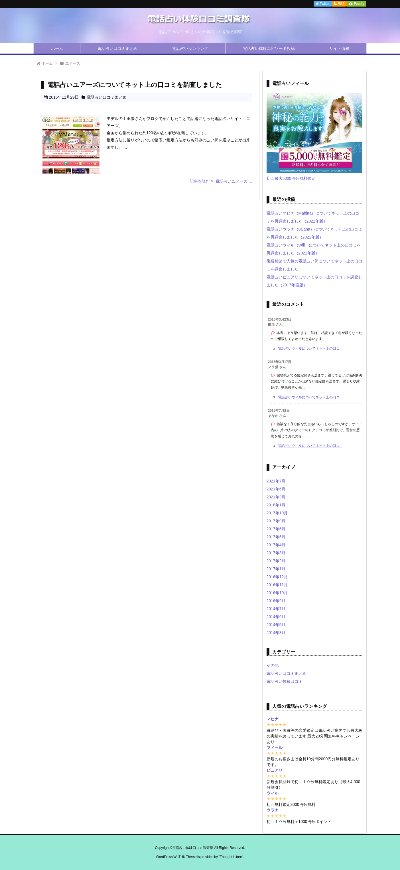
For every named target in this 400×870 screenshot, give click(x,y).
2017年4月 (276, 545)
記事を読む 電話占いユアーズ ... (221, 181)
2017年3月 (276, 553)
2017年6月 (276, 529)
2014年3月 (276, 632)
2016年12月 (277, 576)
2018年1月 (276, 505)
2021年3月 (276, 497)
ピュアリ (275, 770)
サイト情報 (339, 48)
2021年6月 (276, 489)
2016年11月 (277, 584)
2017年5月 (276, 537)
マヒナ (273, 719)
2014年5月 (276, 624)
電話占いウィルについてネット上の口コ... (310, 349)
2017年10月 (277, 513)
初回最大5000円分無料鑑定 (291, 178)
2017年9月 (276, 521)
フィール (275, 747)
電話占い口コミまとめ (117, 48)
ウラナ (273, 810)
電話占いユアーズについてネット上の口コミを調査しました (134, 84)
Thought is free (231, 857)
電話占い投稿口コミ (284, 681)
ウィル (273, 793)
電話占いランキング (190, 48)
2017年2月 (276, 561)
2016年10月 (277, 592)
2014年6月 (276, 616)
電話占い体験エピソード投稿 (269, 48)
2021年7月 (276, 481)
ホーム (57, 48)
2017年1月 (276, 569)
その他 (273, 665)
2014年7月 (276, 608)
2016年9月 (276, 600)
